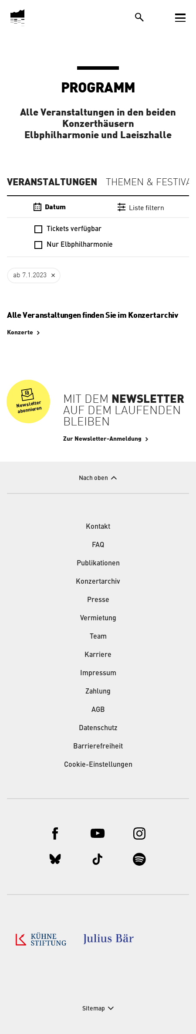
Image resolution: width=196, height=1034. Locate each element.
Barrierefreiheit (98, 746)
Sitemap (93, 1009)
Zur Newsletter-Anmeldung (102, 439)
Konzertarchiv (98, 581)
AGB (98, 710)
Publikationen (98, 563)
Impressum (98, 673)
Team (98, 636)
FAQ (98, 545)
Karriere (98, 655)
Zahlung (98, 691)
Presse (98, 600)
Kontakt (98, 527)
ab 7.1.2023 (30, 275)
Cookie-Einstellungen (98, 765)
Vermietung (98, 618)
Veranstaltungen (52, 182)
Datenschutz (98, 728)
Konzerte (20, 333)
